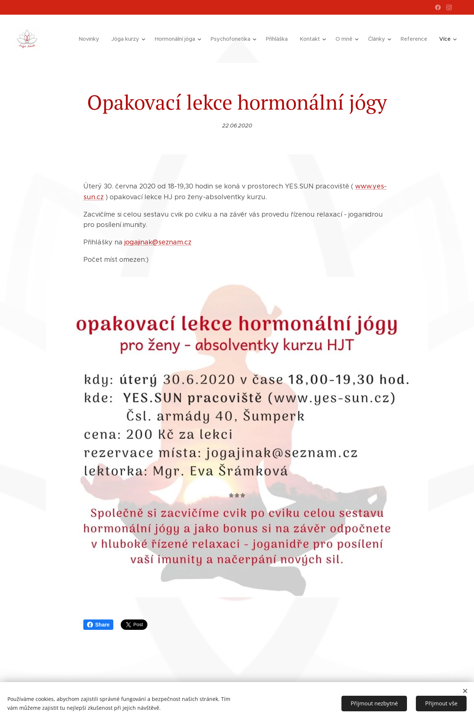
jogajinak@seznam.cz (157, 242)
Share (98, 625)
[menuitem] (95, 39)
